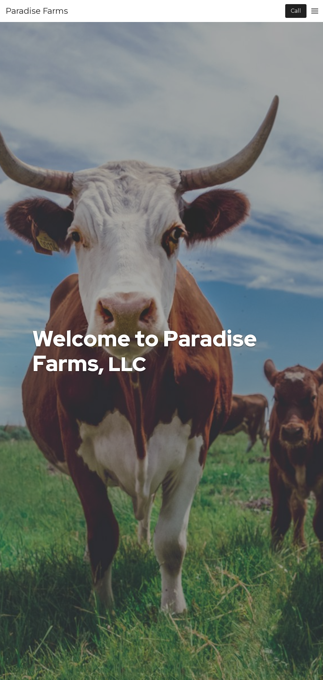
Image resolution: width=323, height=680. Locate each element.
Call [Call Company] (296, 11)
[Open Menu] (315, 11)
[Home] (36, 11)
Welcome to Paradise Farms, (144, 351)
